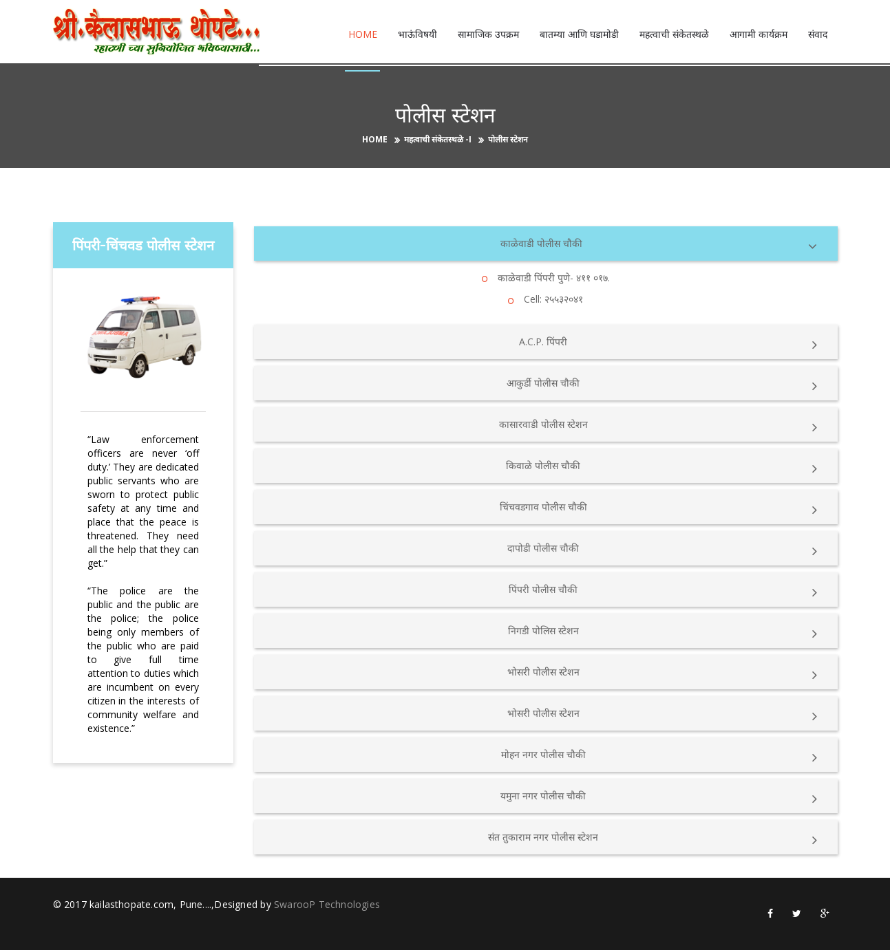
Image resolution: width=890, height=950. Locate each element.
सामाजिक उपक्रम (488, 34)
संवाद (817, 34)
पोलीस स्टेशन (508, 139)
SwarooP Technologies (327, 903)
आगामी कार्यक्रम (758, 34)
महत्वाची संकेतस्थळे (674, 34)
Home (362, 34)
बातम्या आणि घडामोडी (579, 34)
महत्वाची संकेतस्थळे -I (438, 139)
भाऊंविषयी (417, 34)
